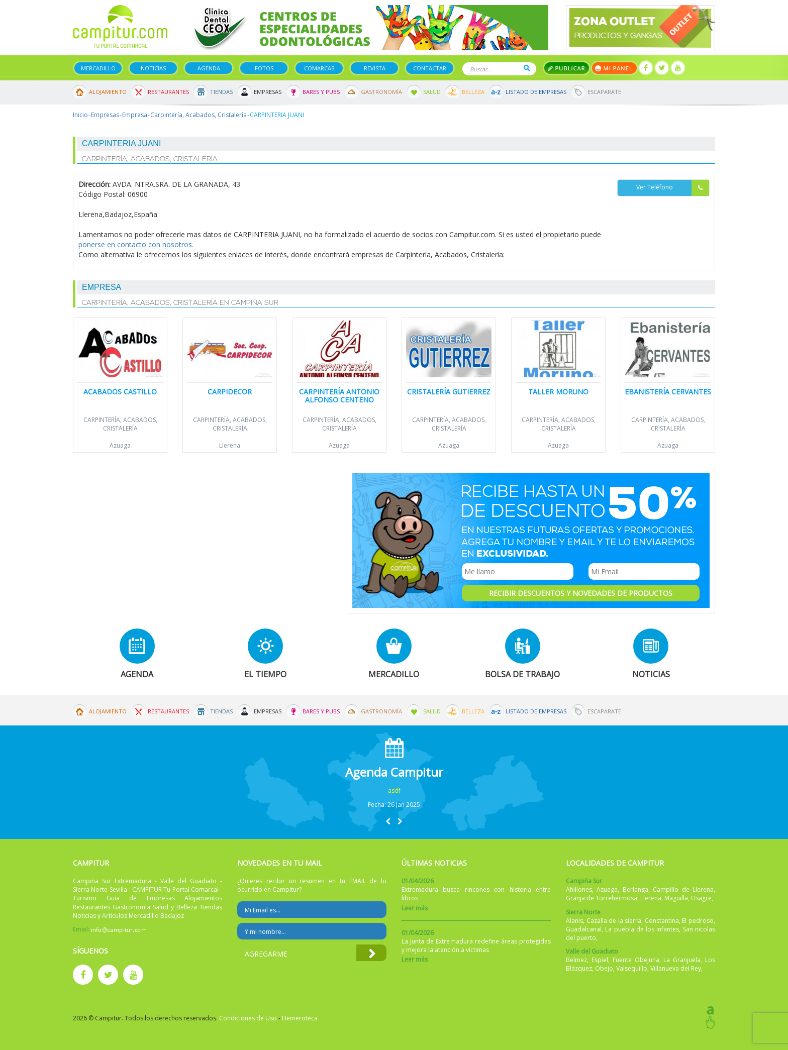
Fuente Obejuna (636, 960)
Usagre (701, 898)
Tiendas (221, 91)
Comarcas (319, 68)
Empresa (134, 115)
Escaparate (604, 91)
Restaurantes (168, 91)
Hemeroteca (300, 1018)
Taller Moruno (558, 391)
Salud (432, 91)
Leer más (415, 908)
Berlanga (635, 889)
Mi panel (614, 68)
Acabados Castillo (120, 391)
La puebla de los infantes (642, 929)
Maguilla (676, 898)
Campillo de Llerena (683, 889)
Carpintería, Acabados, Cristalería (198, 115)
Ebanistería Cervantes (668, 391)
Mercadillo (98, 68)
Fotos (264, 68)
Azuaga (120, 445)
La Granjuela (682, 960)
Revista (374, 68)
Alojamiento (108, 91)
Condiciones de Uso (248, 1018)
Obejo (604, 968)
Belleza (473, 91)
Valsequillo (631, 968)
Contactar (429, 68)
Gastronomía (381, 91)
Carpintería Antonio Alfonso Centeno (339, 395)
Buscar (527, 68)
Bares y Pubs (321, 91)
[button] (388, 821)
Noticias (153, 68)
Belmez (576, 960)
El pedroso (698, 920)
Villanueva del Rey (675, 968)
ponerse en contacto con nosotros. (135, 244)
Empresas (267, 91)
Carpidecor (230, 391)
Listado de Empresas (536, 91)
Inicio (80, 115)
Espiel (600, 960)
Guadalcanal (584, 929)
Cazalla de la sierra (614, 920)
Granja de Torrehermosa (601, 898)
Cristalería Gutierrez (448, 391)
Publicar (566, 68)
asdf (394, 790)
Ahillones (579, 889)
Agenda (209, 68)
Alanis (574, 920)
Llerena (229, 445)
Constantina (662, 920)
